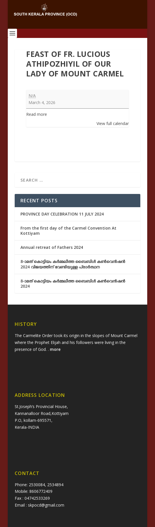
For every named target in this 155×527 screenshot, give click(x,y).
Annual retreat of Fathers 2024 (51, 247)
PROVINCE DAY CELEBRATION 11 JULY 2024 (62, 214)
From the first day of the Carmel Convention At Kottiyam (68, 230)
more (56, 349)
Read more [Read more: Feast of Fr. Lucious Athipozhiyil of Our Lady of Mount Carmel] (36, 114)
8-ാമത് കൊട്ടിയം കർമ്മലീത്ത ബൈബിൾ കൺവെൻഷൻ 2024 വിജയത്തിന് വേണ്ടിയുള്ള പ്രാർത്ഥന (72, 264)
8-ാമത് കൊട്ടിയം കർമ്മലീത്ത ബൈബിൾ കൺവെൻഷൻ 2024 (72, 283)
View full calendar (113, 123)
